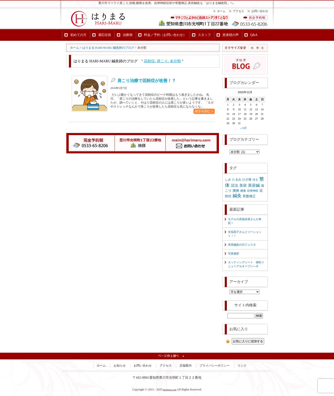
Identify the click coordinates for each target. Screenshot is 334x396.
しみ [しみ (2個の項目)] (228, 179)
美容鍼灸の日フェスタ (242, 244)
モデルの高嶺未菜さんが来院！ (244, 221)
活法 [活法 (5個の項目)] (234, 185)
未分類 (175, 61)
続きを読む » (204, 111)
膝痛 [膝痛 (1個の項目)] (243, 190)
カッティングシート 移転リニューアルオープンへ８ (246, 264)
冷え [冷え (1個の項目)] (255, 179)
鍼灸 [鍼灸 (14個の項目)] (237, 195)
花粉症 (149, 61)
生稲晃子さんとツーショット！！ (244, 234)
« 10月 (243, 128)
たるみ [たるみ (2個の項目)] (236, 179)
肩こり (162, 61)
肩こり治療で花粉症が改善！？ (146, 80)
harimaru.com (169, 389)
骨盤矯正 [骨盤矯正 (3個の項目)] (249, 196)
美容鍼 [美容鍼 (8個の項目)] (254, 185)
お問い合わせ (259, 11)
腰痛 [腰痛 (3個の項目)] (236, 190)
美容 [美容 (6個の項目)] (243, 185)
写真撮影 (233, 253)
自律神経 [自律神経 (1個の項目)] (252, 190)
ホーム (221, 11)
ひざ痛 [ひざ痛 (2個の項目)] (246, 179)
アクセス (238, 11)
